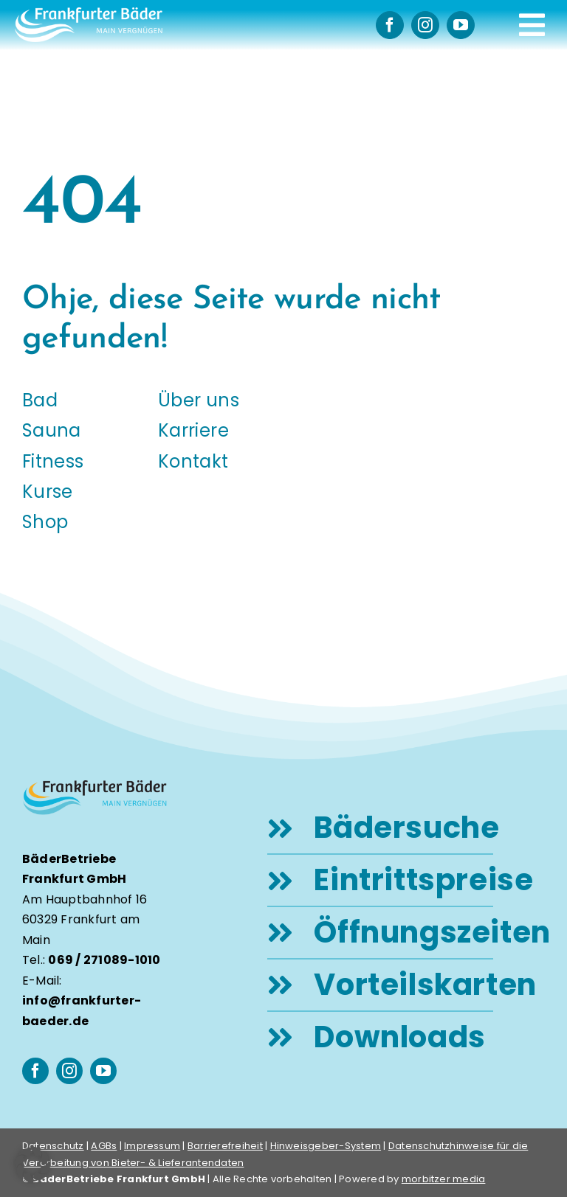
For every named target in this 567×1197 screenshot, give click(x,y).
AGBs (104, 1146)
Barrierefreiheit (225, 1146)
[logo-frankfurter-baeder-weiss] (88, 12)
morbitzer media (444, 1179)
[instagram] (425, 25)
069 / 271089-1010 (104, 959)
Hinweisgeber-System (326, 1146)
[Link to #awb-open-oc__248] (532, 25)
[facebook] (390, 25)
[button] (32, 1164)
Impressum (152, 1146)
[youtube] (461, 25)
